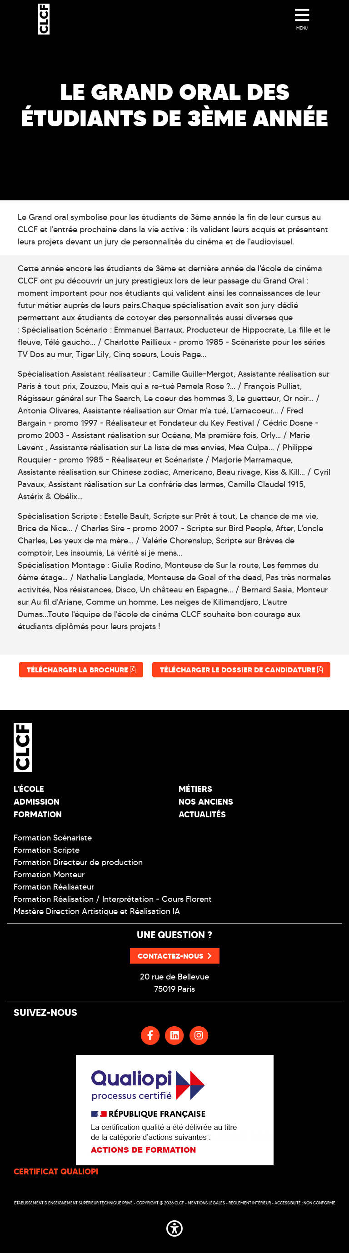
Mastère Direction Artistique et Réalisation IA (97, 911)
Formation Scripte (47, 850)
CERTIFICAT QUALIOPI (56, 1171)
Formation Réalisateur (54, 887)
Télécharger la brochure (81, 669)
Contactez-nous (175, 955)
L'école (29, 789)
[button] (174, 1227)
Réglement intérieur (250, 1202)
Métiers (195, 789)
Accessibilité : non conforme (304, 1202)
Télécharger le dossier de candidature (241, 669)
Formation (38, 814)
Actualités (202, 814)
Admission (37, 801)
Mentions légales (206, 1202)
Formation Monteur (49, 875)
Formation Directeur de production (78, 862)
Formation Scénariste (53, 838)
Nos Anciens (206, 801)
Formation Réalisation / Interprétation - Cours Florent (113, 899)
